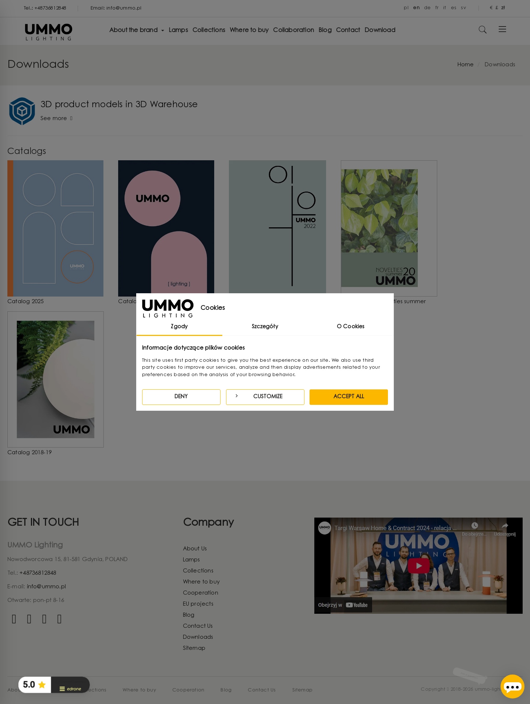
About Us (195, 549)
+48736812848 (38, 573)
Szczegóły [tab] (265, 327)
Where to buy (201, 582)
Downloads (198, 637)
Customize (258, 396)
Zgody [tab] (179, 327)
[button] (54, 685)
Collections (198, 571)
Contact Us (198, 626)
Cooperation (200, 593)
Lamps (191, 560)
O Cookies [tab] (351, 327)
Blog (189, 615)
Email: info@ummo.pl (116, 8)
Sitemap (194, 648)
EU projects (198, 604)
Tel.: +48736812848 (45, 8)
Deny (181, 397)
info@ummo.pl (46, 587)
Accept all (348, 397)
